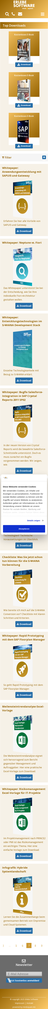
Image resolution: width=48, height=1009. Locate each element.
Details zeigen (33, 520)
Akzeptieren (24, 529)
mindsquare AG (29, 1007)
